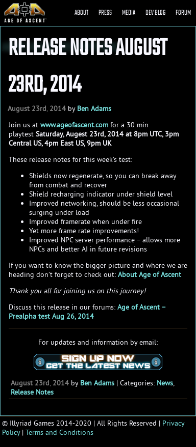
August (19, 108)
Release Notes (32, 392)
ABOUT (81, 12)
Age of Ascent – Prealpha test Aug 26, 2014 (87, 311)
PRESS (105, 12)
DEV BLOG (155, 12)
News (165, 382)
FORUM (183, 12)
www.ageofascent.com (74, 124)
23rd (39, 108)
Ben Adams (94, 108)
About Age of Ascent (149, 274)
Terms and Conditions (59, 432)
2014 (58, 108)
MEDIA (128, 12)
